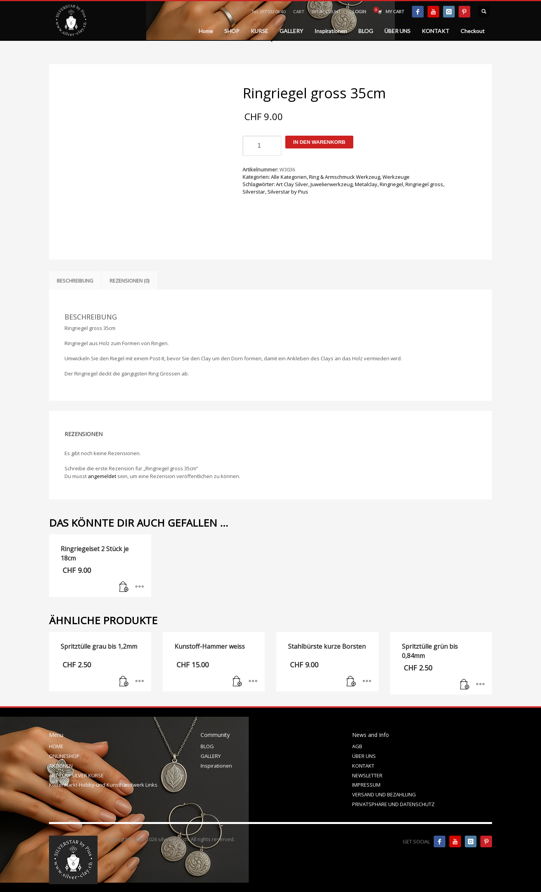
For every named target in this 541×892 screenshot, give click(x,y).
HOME (56, 746)
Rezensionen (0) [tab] (129, 280)
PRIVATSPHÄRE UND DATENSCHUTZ (393, 804)
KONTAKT (363, 765)
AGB (357, 746)
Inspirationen (216, 765)
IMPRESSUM (366, 784)
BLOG (207, 746)
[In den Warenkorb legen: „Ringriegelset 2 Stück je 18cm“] (124, 587)
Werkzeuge (396, 176)
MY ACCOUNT (326, 11)
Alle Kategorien (289, 176)
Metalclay (366, 184)
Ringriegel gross (424, 184)
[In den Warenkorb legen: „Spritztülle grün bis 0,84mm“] (465, 685)
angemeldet (102, 476)
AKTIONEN (61, 765)
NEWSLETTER (367, 775)
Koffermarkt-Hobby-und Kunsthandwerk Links (103, 784)
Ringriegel (391, 184)
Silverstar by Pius (287, 191)
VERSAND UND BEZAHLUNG (384, 794)
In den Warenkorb (319, 142)
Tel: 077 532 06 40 (268, 11)
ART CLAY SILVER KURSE (76, 775)
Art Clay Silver (292, 184)
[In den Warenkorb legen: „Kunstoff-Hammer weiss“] (237, 681)
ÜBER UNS (364, 755)
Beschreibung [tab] (75, 280)
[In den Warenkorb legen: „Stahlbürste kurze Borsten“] (351, 681)
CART (298, 11)
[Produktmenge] (262, 146)
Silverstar (254, 191)
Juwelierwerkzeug (332, 184)
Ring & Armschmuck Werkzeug (344, 176)
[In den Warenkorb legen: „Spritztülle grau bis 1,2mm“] (124, 681)
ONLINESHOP (64, 755)
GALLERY (211, 755)
